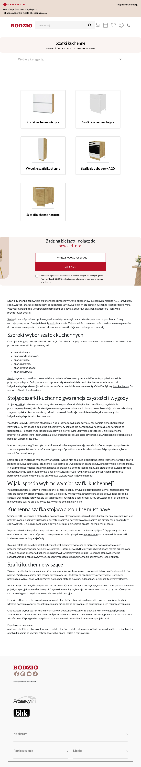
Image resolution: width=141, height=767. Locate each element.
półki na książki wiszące (111, 628)
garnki (51, 323)
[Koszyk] (97, 25)
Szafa (10, 319)
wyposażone (91, 534)
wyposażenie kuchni (66, 556)
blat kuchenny (121, 386)
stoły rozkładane (39, 628)
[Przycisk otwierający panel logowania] (121, 25)
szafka (20, 404)
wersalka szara (56, 632)
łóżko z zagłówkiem (78, 632)
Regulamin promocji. (127, 4)
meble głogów (59, 628)
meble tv (74, 628)
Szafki (10, 378)
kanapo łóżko (88, 628)
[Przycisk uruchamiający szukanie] (90, 25)
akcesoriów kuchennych (90, 300)
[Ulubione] (113, 25)
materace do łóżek (17, 628)
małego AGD (112, 300)
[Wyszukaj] (63, 25)
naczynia (37, 548)
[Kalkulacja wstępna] (105, 25)
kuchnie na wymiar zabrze (31, 632)
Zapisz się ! (70, 266)
